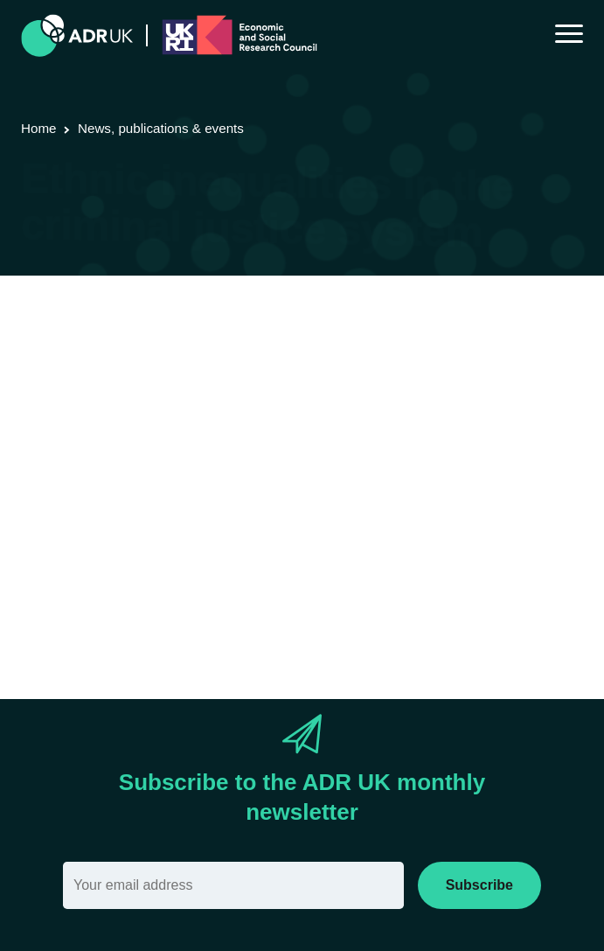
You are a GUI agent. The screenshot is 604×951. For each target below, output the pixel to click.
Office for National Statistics (199, 367)
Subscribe (479, 885)
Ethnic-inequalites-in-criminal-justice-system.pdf (238, 607)
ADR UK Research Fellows (482, 344)
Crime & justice (340, 367)
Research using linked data (187, 344)
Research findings (336, 344)
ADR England (63, 367)
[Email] (233, 885)
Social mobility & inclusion (474, 367)
